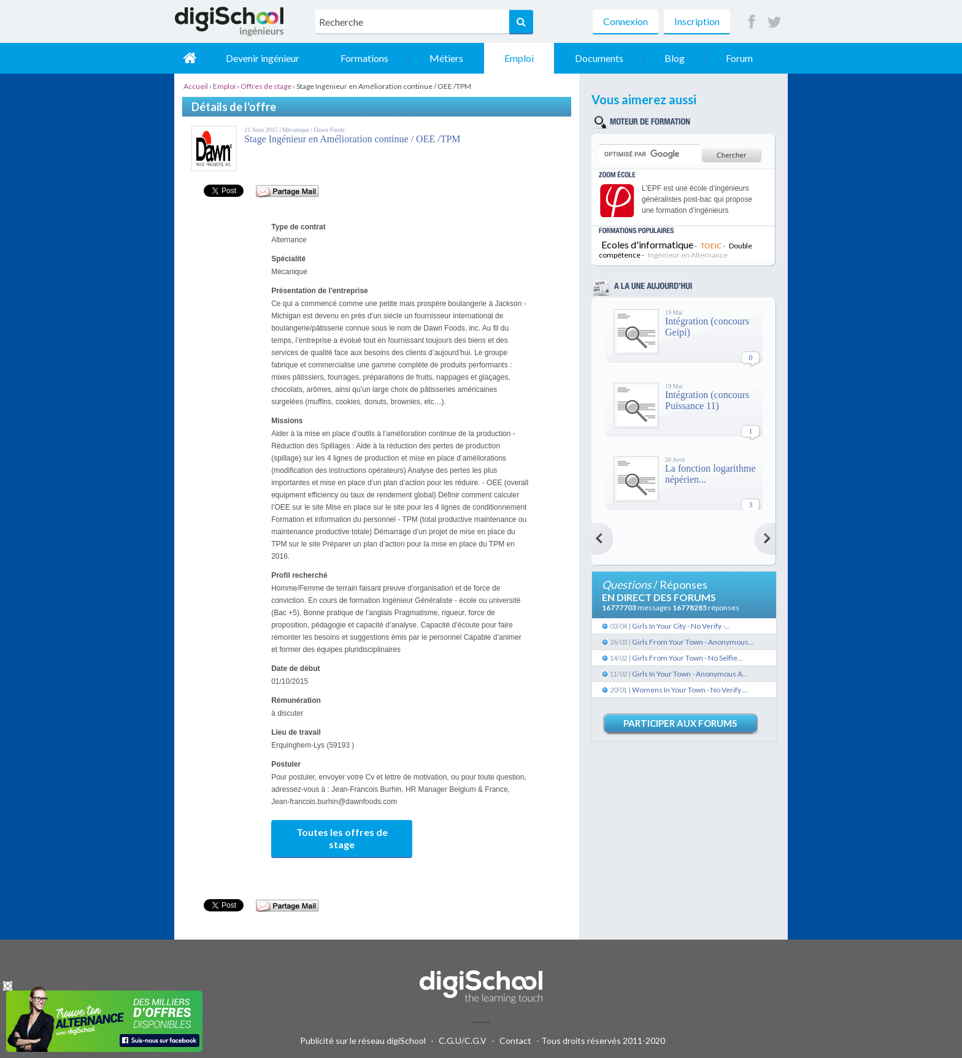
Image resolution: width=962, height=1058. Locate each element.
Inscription (697, 21)
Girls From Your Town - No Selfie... (687, 657)
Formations (364, 58)
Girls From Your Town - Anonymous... (693, 641)
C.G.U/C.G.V (463, 1040)
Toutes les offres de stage (342, 838)
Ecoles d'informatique (647, 244)
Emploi (519, 58)
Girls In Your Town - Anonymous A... (690, 673)
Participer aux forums (680, 723)
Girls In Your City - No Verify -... (681, 626)
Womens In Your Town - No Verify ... (690, 689)
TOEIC (711, 245)
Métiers (446, 58)
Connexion (625, 21)
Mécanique (296, 129)
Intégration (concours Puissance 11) (707, 400)
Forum (739, 58)
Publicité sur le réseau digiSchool (363, 1040)
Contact (515, 1040)
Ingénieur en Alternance (688, 254)
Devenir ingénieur (262, 58)
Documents (599, 58)
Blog (674, 58)
